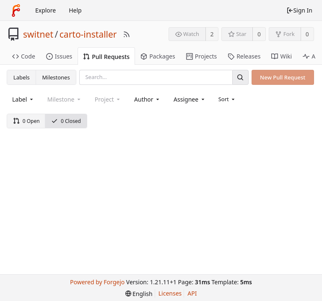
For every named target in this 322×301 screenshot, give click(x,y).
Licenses (170, 293)
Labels (21, 77)
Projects (201, 56)
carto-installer (88, 34)
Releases (244, 56)
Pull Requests (106, 57)
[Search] (240, 77)
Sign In (299, 10)
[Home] (16, 10)
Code (23, 56)
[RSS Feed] (126, 34)
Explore (45, 10)
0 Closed (66, 121)
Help (75, 10)
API (192, 293)
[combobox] (23, 99)
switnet (38, 34)
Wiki (281, 56)
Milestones (56, 77)
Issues (59, 56)
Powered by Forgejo (97, 282)
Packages (157, 56)
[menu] (227, 99)
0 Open (26, 121)
